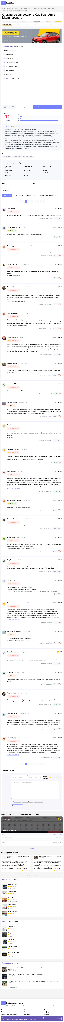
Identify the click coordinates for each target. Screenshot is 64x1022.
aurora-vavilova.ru (57, 834)
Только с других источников (47, 195)
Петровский (12, 891)
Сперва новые (19, 195)
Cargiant (10, 933)
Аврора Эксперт (13, 946)
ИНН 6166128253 (17, 156)
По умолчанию (7, 195)
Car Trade (11, 939)
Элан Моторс (12, 884)
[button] (57, 3)
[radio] (50, 777)
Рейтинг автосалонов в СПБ (10, 1014)
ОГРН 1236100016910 (28, 156)
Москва (10, 908)
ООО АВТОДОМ (7, 156)
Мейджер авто (13, 911)
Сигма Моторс (12, 898)
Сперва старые (30, 195)
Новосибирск (11, 930)
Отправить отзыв (17, 806)
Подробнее (32, 1019)
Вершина (41, 857)
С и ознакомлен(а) (32, 802)
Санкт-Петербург (12, 888)
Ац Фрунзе (11, 926)
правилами (17, 802)
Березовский (11, 956)
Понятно (58, 1018)
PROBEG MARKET (13, 953)
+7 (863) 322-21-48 (12, 58)
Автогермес (12, 904)
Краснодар (10, 943)
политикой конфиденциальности (32, 802)
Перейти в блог (12, 987)
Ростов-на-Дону (11, 66)
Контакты (47, 1014)
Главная (3, 8)
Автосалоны (10, 70)
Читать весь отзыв (13, 488)
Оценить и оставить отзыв (47, 107)
